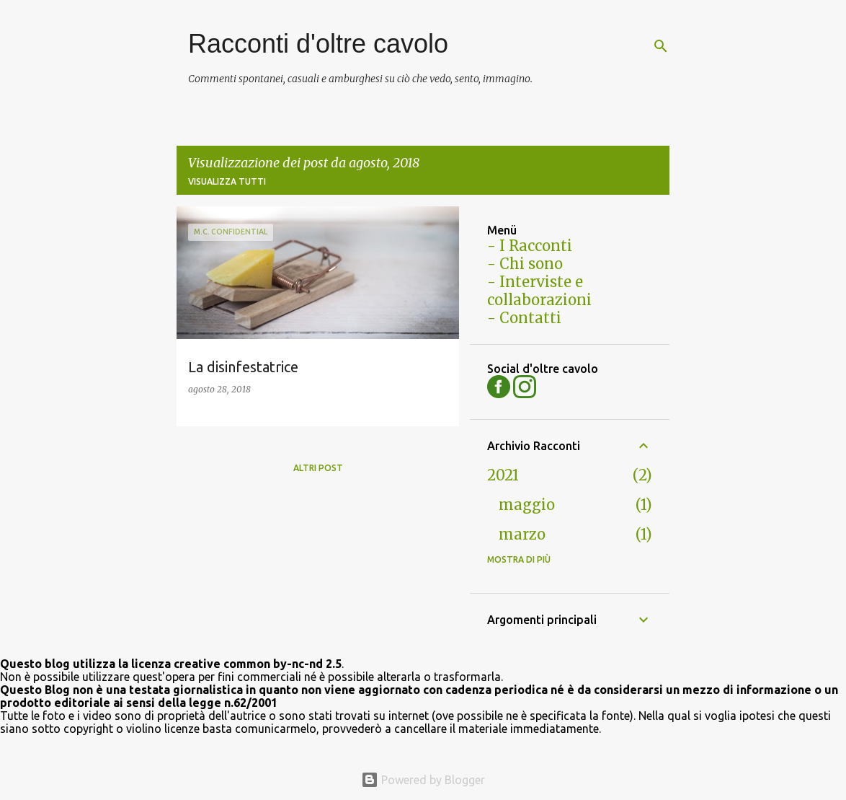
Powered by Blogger (423, 779)
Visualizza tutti (227, 181)
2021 (503, 475)
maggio (527, 505)
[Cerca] (660, 46)
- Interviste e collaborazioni (539, 291)
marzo (522, 534)
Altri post (318, 467)
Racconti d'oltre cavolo (318, 43)
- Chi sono (525, 264)
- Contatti (524, 318)
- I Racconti (529, 246)
